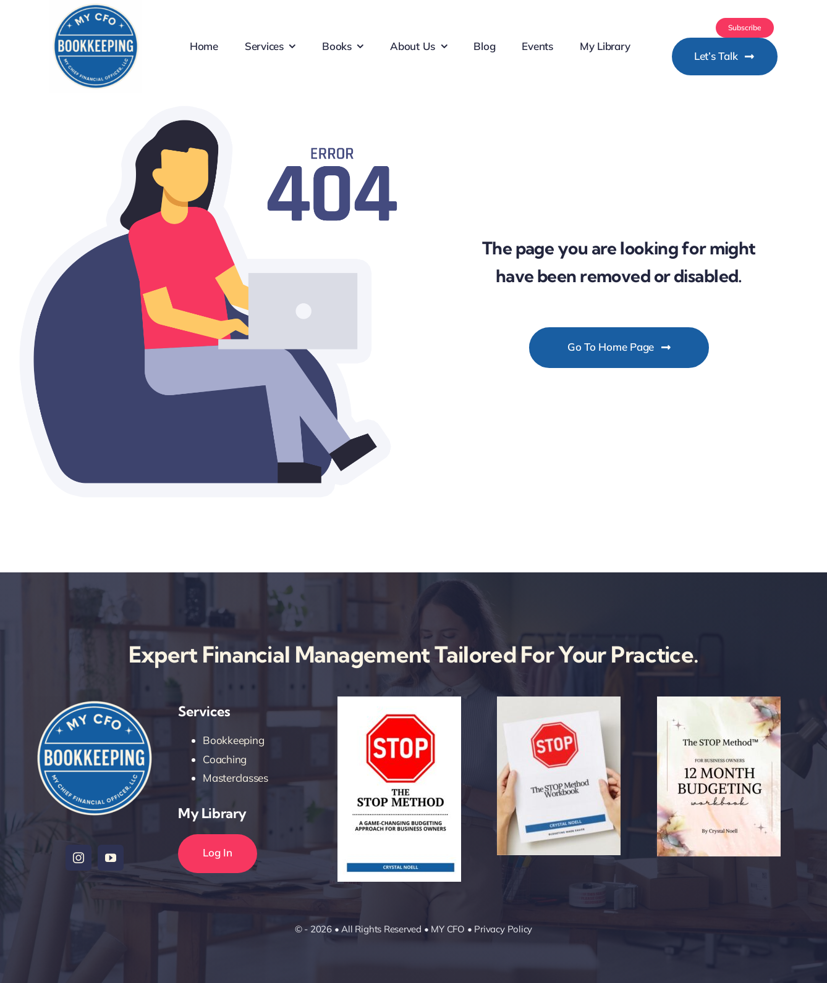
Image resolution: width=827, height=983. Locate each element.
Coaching (225, 759)
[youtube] (111, 858)
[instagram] (78, 858)
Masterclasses (235, 777)
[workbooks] (559, 701)
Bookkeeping (233, 740)
